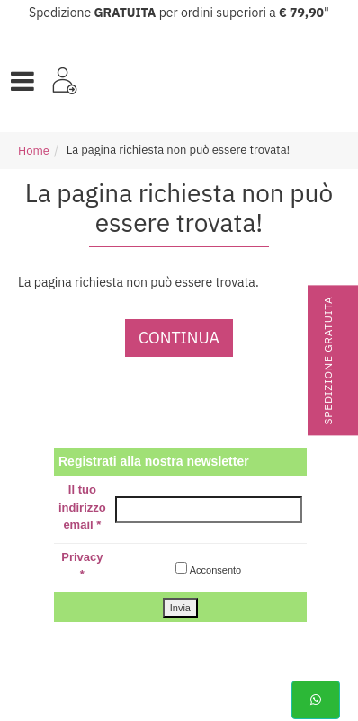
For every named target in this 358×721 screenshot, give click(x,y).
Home (33, 150)
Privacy (82, 566)
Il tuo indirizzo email (82, 507)
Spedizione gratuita (328, 361)
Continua (179, 337)
